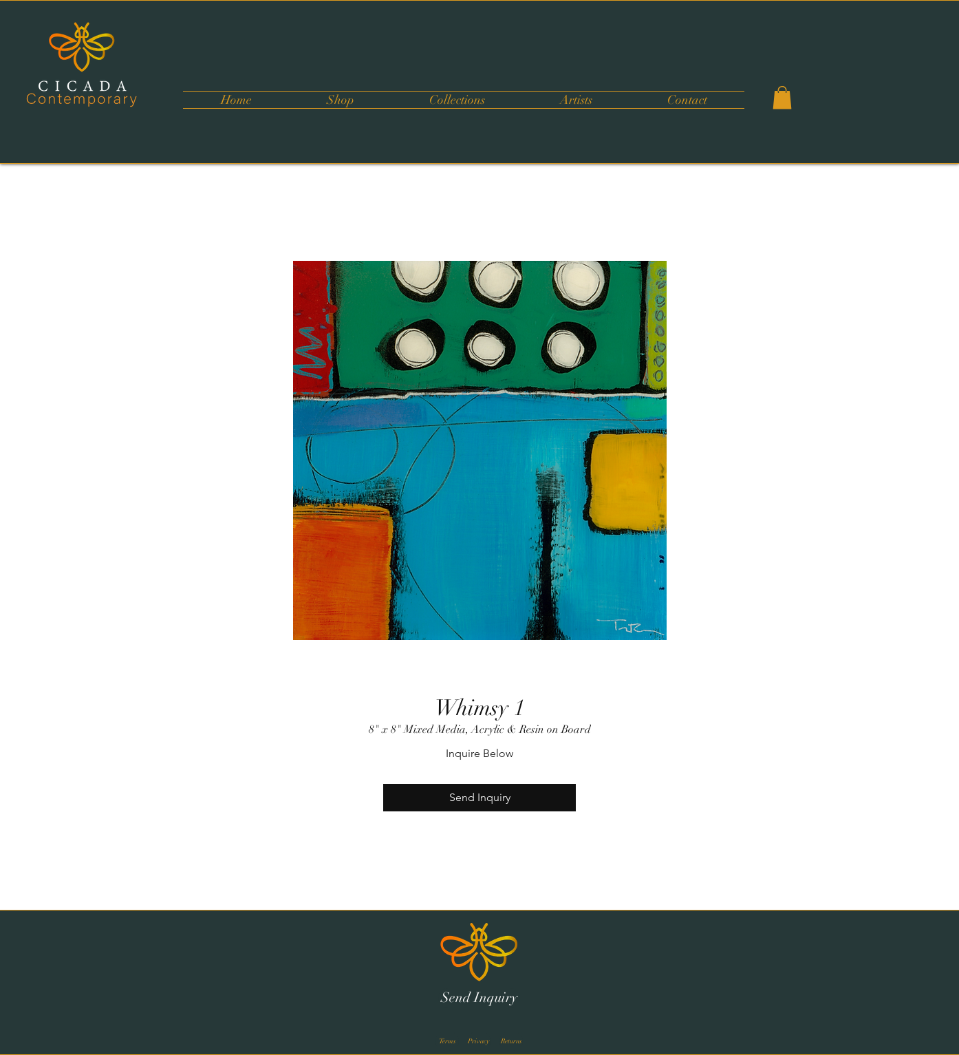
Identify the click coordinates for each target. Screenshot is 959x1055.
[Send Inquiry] (479, 998)
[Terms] (447, 1041)
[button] (456, 100)
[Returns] (511, 1041)
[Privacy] (479, 1041)
